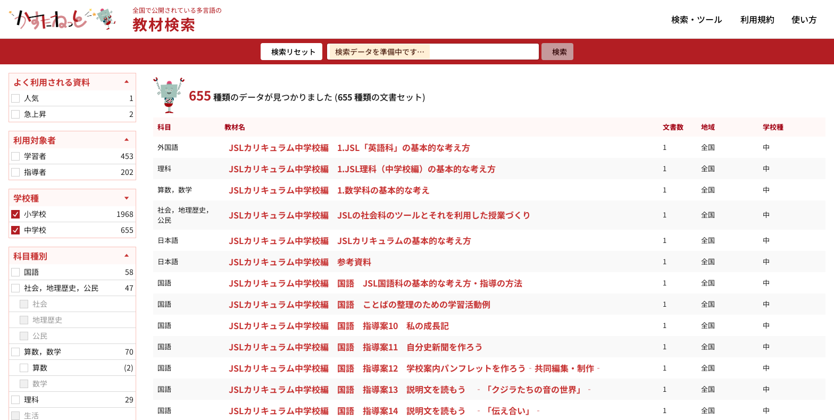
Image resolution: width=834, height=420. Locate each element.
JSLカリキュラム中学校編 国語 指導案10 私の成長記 (341, 325)
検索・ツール (696, 19)
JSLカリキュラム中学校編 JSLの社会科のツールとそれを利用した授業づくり (380, 214)
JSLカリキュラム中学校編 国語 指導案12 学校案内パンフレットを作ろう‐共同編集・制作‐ (416, 368)
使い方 (804, 19)
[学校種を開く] (72, 197)
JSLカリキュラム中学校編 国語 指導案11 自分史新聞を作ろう (358, 346)
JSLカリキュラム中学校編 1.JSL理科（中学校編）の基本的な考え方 (362, 168)
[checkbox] (15, 98)
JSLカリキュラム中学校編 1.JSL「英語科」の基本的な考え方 (349, 147)
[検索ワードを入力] (433, 52)
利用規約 (757, 19)
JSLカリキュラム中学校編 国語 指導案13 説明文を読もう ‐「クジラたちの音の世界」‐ (411, 389)
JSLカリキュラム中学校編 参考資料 (300, 261)
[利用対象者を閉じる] (72, 139)
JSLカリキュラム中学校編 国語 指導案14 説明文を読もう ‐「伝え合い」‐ (386, 410)
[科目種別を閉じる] (72, 255)
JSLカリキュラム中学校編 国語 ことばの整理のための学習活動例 (362, 304)
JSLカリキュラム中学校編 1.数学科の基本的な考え (329, 189)
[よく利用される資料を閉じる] (72, 81)
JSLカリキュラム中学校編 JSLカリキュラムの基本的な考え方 (350, 240)
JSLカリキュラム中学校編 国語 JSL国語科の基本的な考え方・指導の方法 (375, 282)
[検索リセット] (291, 51)
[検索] (557, 51)
